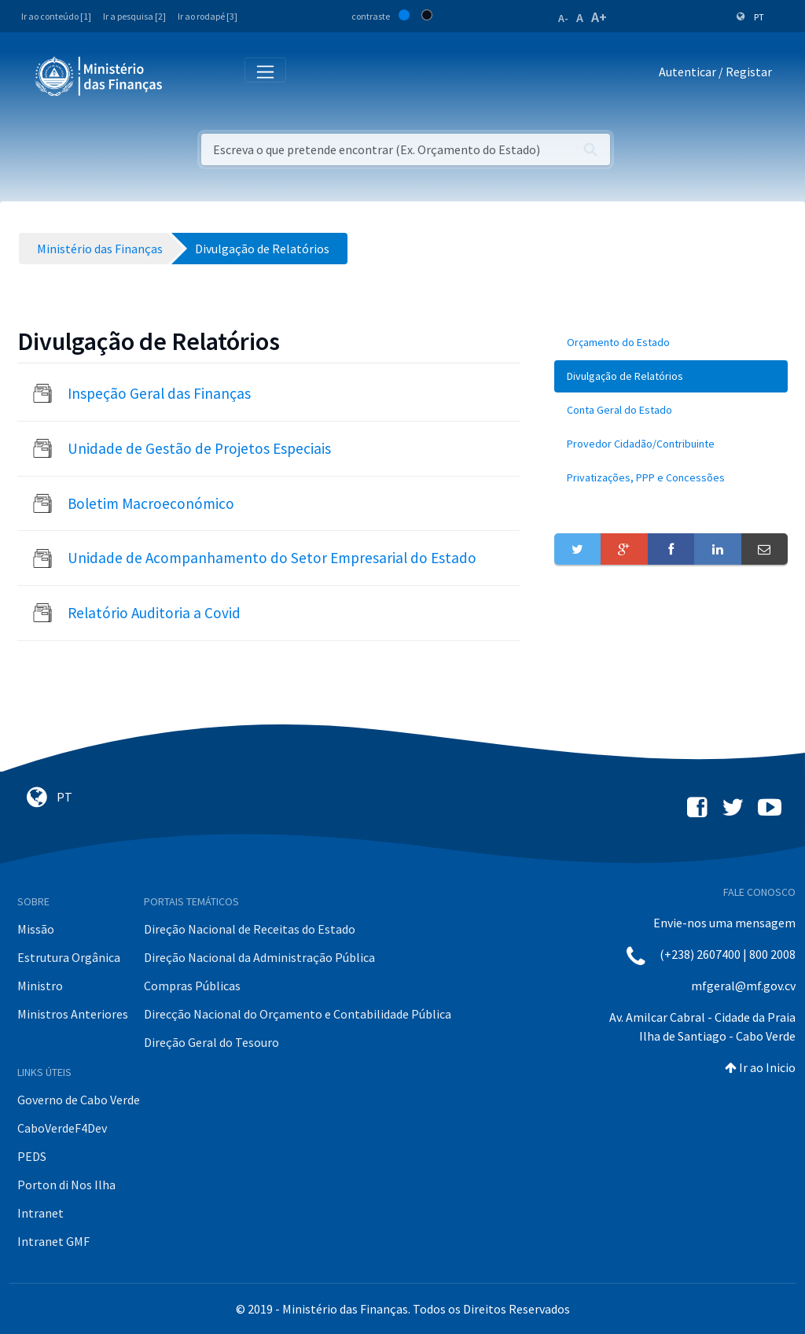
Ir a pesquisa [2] (134, 16)
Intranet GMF (53, 1241)
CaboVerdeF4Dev (62, 1128)
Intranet (40, 1213)
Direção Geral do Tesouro (211, 1042)
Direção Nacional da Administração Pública (259, 957)
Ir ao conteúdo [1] (56, 16)
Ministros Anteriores (72, 1014)
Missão (35, 929)
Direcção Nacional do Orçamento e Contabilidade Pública (297, 1014)
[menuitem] (671, 342)
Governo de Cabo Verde (78, 1099)
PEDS (31, 1156)
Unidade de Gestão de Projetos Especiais (199, 448)
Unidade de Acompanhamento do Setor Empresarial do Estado (272, 557)
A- (563, 18)
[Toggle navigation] (187, 75)
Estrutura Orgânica (68, 957)
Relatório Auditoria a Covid (154, 612)
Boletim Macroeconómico (151, 503)
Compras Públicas (192, 985)
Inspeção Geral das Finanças (159, 393)
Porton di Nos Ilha (66, 1184)
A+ (599, 17)
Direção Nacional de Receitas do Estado (249, 929)
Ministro (40, 985)
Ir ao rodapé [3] (207, 16)
